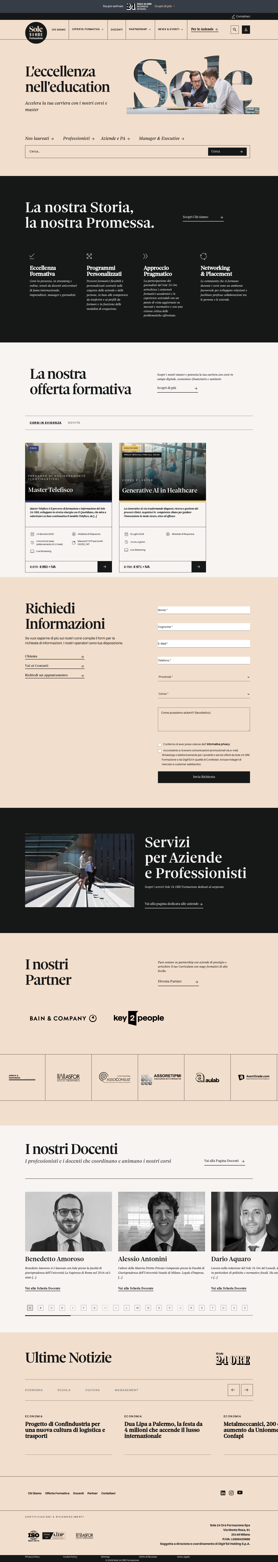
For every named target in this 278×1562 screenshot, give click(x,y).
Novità (74, 422)
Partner (92, 1493)
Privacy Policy (32, 1556)
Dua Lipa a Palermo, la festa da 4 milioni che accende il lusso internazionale (163, 1430)
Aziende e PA (116, 138)
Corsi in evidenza (46, 422)
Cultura (92, 1390)
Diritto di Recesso (148, 1556)
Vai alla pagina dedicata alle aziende (174, 904)
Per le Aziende (205, 29)
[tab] (47, 423)
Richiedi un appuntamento (55, 676)
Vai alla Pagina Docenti (224, 1161)
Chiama (55, 657)
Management (126, 1390)
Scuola (64, 1390)
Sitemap (105, 1556)
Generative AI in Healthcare (159, 491)
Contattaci (243, 16)
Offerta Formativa (57, 1493)
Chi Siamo (59, 29)
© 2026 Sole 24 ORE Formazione (122, 1560)
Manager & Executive (162, 138)
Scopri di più (165, 6)
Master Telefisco (50, 490)
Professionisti (79, 138)
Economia (34, 1390)
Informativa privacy (218, 744)
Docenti (117, 29)
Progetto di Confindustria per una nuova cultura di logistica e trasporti (65, 1430)
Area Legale (183, 1556)
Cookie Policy (70, 1556)
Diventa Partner (178, 982)
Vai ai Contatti (55, 666)
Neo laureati (39, 138)
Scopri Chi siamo (203, 217)
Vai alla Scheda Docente (42, 1288)
